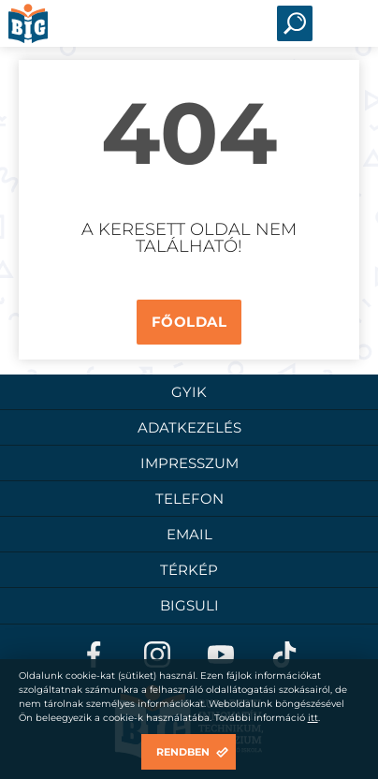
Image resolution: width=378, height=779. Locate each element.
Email (189, 534)
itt (313, 718)
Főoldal (189, 322)
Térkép (189, 570)
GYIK (189, 392)
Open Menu (343, 23)
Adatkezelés (189, 427)
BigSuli (189, 605)
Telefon (189, 498)
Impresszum (189, 463)
